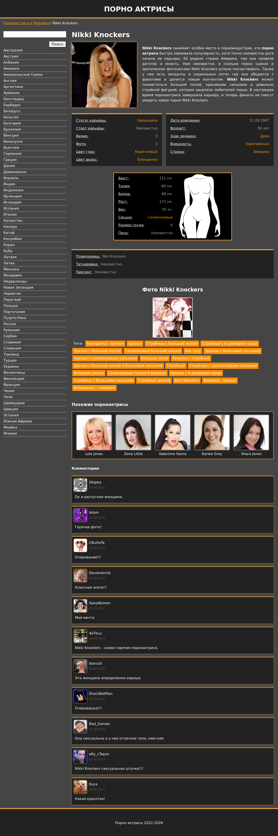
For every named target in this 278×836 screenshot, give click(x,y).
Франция (11, 385)
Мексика (11, 269)
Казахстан (12, 221)
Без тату (193, 351)
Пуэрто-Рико (14, 318)
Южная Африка (17, 421)
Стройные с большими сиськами (103, 380)
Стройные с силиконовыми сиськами (223, 366)
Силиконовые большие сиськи (153, 351)
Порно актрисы (139, 9)
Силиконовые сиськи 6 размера (137, 373)
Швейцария (14, 403)
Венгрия (11, 135)
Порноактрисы (16, 23)
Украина (11, 366)
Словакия (12, 342)
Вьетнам (11, 148)
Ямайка (10, 427)
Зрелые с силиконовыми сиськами (105, 358)
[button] (173, 318)
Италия (10, 214)
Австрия (10, 56)
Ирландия (12, 196)
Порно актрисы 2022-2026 (139, 823)
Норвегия (12, 293)
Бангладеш (13, 99)
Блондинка (147, 159)
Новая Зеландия (18, 287)
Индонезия (13, 190)
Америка (41, 23)
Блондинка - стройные (94, 388)
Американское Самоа (22, 75)
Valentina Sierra (173, 454)
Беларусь (12, 111)
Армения (11, 93)
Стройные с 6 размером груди (229, 343)
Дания (9, 166)
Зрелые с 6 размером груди (195, 373)
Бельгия (10, 117)
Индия (9, 184)
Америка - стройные (190, 358)
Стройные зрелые (154, 380)
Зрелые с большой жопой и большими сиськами (118, 366)
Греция (10, 160)
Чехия (8, 391)
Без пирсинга (187, 380)
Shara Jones (251, 454)
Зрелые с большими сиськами (232, 351)
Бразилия (12, 129)
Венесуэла (13, 141)
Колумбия (12, 239)
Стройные (176, 366)
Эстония (11, 415)
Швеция (10, 409)
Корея (9, 245)
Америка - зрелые (220, 380)
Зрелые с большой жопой (97, 351)
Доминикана (14, 172)
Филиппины (14, 373)
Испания (11, 208)
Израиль (11, 178)
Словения (12, 348)
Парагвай (12, 300)
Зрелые (135, 343)
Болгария (12, 123)
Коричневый (146, 152)
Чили (8, 397)
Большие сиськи (89, 373)
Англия (10, 81)
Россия (9, 324)
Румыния (11, 330)
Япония (10, 433)
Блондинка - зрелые (105, 343)
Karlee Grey (212, 454)
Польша (10, 306)
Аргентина (13, 87)
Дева (264, 136)
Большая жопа (154, 358)
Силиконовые (160, 217)
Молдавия (12, 275)
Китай (9, 233)
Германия (12, 154)
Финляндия (13, 379)
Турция (10, 360)
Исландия (12, 202)
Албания (11, 62)
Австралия (13, 50)
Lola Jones (94, 454)
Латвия (10, 257)
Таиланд (11, 354)
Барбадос (12, 105)
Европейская (257, 144)
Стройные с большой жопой (172, 343)
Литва (9, 263)
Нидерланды (15, 281)
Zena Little (133, 454)
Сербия (10, 336)
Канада (10, 227)
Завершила (147, 120)
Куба (7, 251)
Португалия (14, 312)
